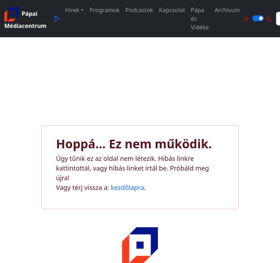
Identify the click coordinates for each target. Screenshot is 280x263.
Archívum (227, 10)
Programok (104, 10)
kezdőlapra (127, 187)
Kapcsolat (172, 10)
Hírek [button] (72, 10)
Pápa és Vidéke (200, 18)
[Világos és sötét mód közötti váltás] (258, 18)
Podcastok (139, 10)
